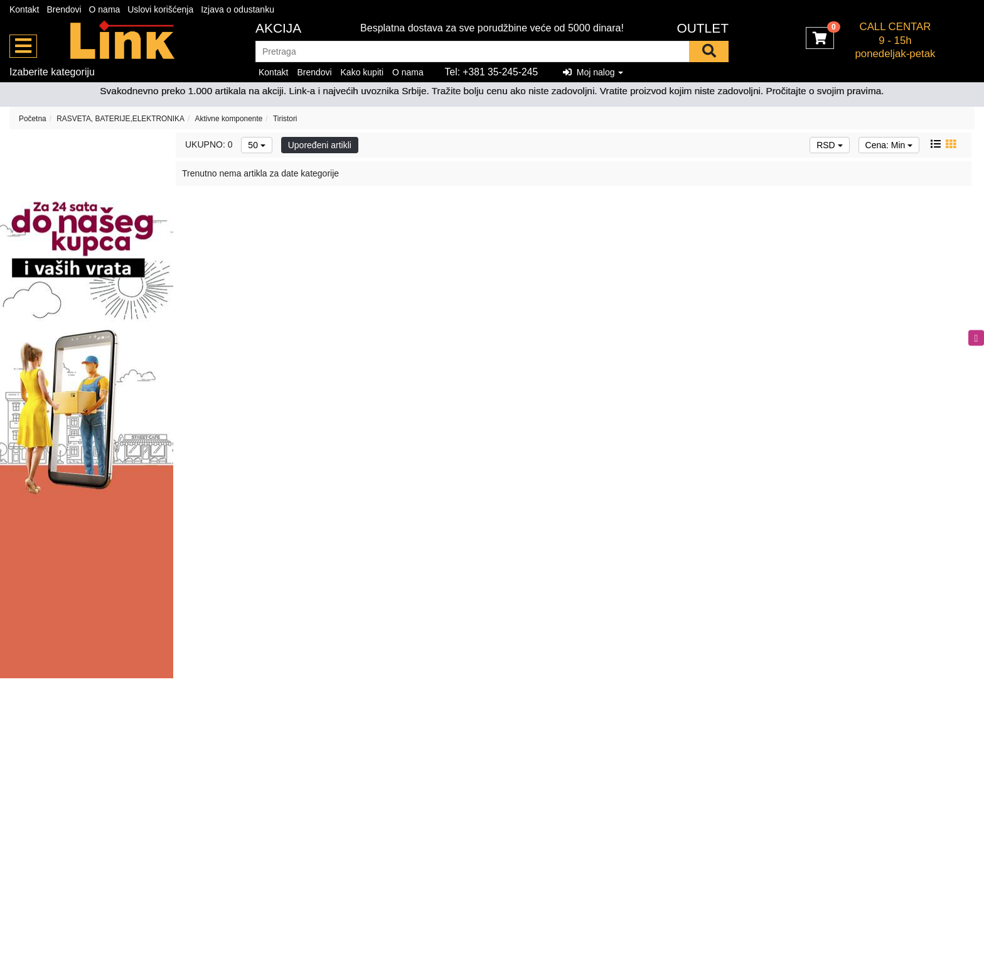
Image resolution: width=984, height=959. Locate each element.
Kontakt (24, 9)
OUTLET (702, 28)
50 (256, 145)
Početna (32, 118)
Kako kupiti (362, 72)
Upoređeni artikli (319, 145)
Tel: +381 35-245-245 (491, 72)
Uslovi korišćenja (160, 9)
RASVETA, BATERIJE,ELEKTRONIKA (120, 118)
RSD (829, 145)
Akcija (278, 28)
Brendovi (63, 9)
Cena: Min (889, 145)
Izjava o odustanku (237, 9)
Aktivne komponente (229, 118)
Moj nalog (593, 72)
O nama (104, 9)
